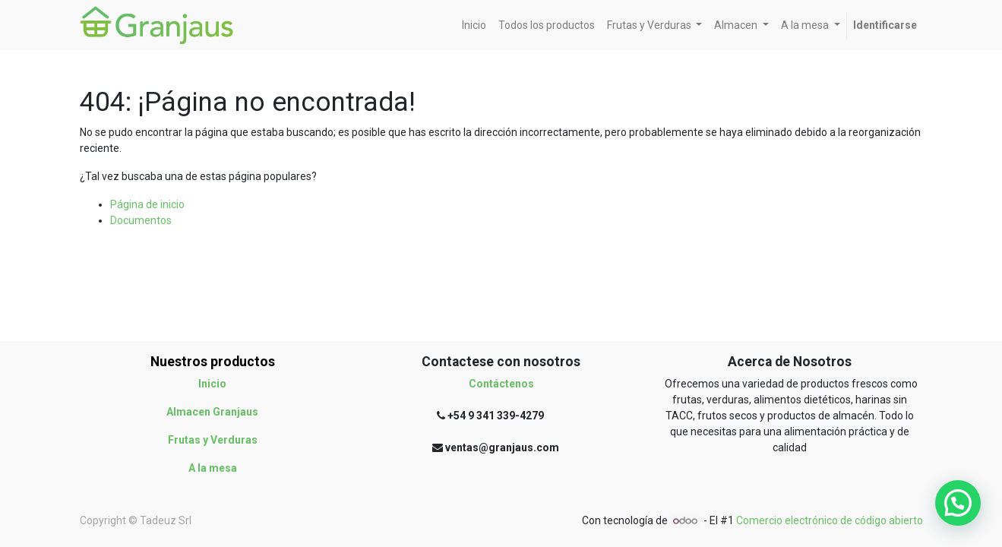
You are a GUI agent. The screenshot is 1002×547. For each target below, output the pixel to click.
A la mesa (212, 468)
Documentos (141, 220)
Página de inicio (147, 204)
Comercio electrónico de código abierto (829, 520)
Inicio (212, 384)
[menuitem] (474, 25)
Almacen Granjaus (212, 412)
